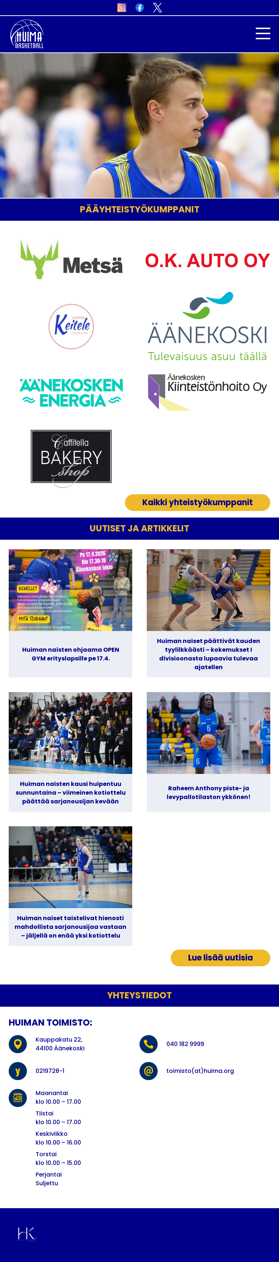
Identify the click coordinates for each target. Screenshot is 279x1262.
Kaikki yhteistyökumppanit (197, 502)
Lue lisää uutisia (220, 957)
